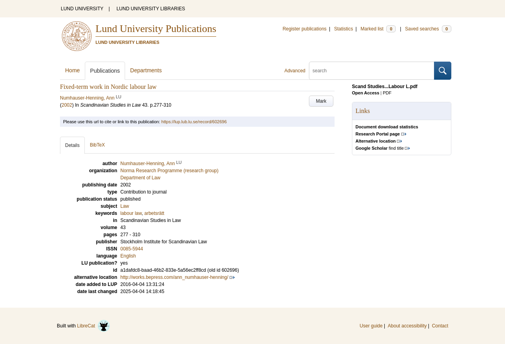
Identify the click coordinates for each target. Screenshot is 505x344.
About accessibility (407, 326)
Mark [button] (321, 101)
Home (72, 70)
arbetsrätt (154, 213)
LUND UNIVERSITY (82, 8)
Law (124, 206)
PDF (387, 92)
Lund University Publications (155, 28)
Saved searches (428, 29)
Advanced (294, 70)
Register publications (304, 29)
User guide (371, 326)
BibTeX (97, 145)
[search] (371, 71)
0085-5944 (131, 249)
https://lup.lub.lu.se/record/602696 (194, 121)
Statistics (343, 29)
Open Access (365, 92)
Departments (146, 70)
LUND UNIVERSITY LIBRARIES (150, 8)
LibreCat (93, 326)
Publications (105, 71)
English (128, 256)
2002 (67, 105)
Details (72, 145)
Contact (440, 326)
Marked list (378, 29)
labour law (131, 213)
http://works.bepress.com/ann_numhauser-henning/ (174, 277)
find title (379, 148)
